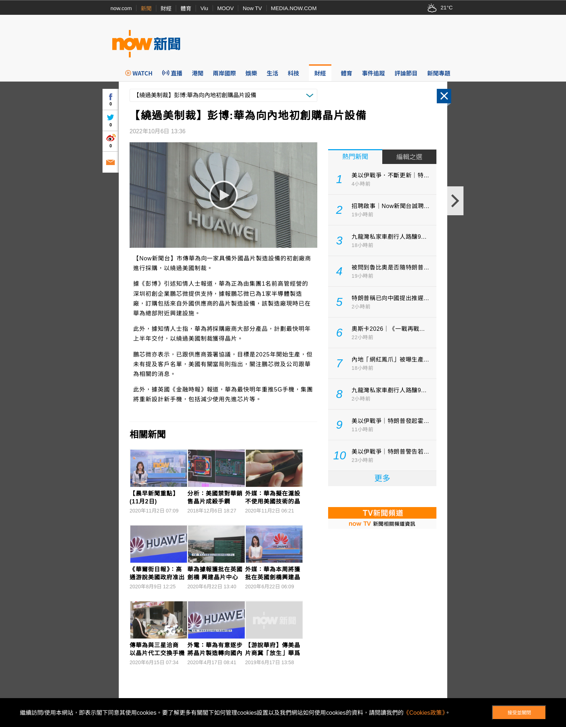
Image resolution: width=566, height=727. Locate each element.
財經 (166, 8)
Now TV (252, 8)
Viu (204, 8)
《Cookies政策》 (424, 713)
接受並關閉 (519, 712)
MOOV (225, 8)
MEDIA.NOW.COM (294, 8)
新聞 (146, 8)
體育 (185, 8)
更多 (382, 478)
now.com (121, 8)
